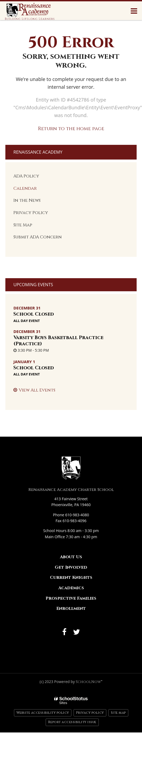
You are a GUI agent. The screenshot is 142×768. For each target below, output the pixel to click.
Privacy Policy (30, 213)
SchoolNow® (89, 681)
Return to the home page (71, 128)
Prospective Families (71, 598)
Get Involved (71, 567)
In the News (27, 200)
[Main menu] (134, 10)
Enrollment (71, 608)
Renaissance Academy (37, 152)
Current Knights (71, 577)
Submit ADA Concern (37, 237)
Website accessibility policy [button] (42, 713)
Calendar (25, 188)
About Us (71, 557)
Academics (71, 588)
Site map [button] (118, 713)
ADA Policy (26, 176)
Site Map (22, 225)
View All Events (37, 390)
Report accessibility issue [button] (72, 722)
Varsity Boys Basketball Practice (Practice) (58, 340)
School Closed (33, 314)
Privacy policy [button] (90, 713)
